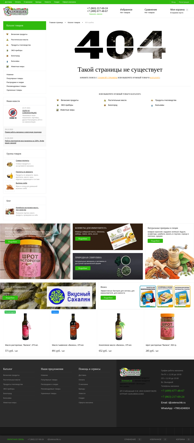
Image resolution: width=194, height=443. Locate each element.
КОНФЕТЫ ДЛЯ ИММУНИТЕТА (91, 228)
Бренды (38, 2)
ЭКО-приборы (64, 105)
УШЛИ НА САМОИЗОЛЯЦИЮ (29, 112)
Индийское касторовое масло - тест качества (27, 209)
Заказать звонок (95, 14)
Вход (174, 2)
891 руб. (58, 350)
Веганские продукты (67, 100)
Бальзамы (157, 105)
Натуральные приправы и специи (163, 228)
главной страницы (107, 78)
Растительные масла (114, 100)
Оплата (18, 2)
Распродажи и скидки (15, 82)
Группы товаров (14, 154)
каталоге (155, 78)
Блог (9, 201)
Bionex (104, 287)
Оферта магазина (69, 2)
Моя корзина (179, 9)
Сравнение (151, 9)
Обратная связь (13, 439)
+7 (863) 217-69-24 (36, 439)
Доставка (8, 2)
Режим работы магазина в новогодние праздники (23, 132)
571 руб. (11, 350)
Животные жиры (65, 110)
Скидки (56, 2)
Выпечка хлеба (21, 183)
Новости (48, 2)
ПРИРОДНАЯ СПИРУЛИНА (88, 257)
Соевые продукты (22, 161)
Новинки (10, 75)
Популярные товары (15, 78)
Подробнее (12, 242)
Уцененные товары (14, 90)
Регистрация (184, 2)
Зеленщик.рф (127, 381)
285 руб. (152, 350)
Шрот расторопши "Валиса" (18, 228)
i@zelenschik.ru (176, 402)
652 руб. (105, 350)
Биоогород (110, 105)
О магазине (28, 2)
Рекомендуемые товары (16, 86)
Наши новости (13, 101)
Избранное (126, 9)
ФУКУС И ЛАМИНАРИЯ (14, 287)
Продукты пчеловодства (163, 100)
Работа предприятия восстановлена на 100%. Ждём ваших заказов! (24, 142)
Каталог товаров (24, 25)
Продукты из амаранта (24, 172)
